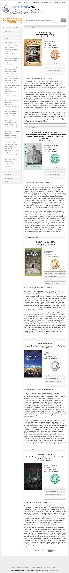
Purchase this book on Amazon (53, 70)
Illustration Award (9, 181)
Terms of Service (54, 570)
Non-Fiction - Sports (10, 157)
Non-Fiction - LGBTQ (10, 109)
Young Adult (7, 178)
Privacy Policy (43, 570)
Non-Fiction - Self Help (10, 144)
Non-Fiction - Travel (9, 159)
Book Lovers (27, 2)
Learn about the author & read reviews (55, 67)
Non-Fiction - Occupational (11, 126)
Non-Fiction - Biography (11, 60)
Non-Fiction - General (10, 80)
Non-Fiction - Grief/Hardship (12, 85)
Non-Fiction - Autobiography (12, 58)
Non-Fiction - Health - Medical (10, 92)
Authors (35, 2)
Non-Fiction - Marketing (11, 111)
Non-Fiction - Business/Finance (9, 63)
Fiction (6, 38)
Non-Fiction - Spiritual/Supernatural (10, 153)
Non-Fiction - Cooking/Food (12, 67)
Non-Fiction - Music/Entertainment (10, 121)
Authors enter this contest (51, 73)
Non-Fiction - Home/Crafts (11, 100)
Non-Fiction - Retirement (11, 137)
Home (19, 2)
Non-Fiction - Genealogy (11, 78)
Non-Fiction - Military (10, 115)
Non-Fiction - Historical (10, 95)
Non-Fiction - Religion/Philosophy (10, 134)
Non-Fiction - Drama (10, 71)
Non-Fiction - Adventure (11, 45)
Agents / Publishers (44, 2)
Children (6, 31)
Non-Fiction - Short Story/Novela (9, 147)
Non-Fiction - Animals (10, 47)
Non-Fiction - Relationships (12, 131)
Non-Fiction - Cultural (10, 69)
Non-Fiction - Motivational (11, 118)
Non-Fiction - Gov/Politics (11, 82)
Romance (7, 174)
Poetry (6, 171)
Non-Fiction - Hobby (10, 98)
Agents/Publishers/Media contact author (55, 63)
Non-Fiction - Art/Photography (9, 52)
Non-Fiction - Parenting (10, 129)
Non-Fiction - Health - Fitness (10, 88)
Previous (37, 550)
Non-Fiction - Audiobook (11, 56)
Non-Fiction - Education (11, 73)
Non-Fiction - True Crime (11, 161)
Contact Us (63, 2)
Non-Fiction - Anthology (11, 49)
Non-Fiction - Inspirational (11, 106)
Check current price (50, 45)
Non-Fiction (7, 42)
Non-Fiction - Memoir (10, 113)
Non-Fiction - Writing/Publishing (9, 167)
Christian (6, 35)
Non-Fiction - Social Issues (11, 150)
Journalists (55, 2)
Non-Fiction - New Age (10, 124)
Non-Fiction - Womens (10, 163)
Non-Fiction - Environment (11, 76)
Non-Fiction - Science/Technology (10, 140)
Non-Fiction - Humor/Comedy (8, 103)
